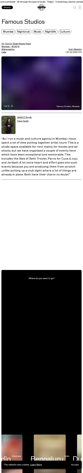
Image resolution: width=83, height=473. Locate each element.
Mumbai (8, 31)
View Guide (22, 121)
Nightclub (23, 31)
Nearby (7, 7)
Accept (75, 464)
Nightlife (50, 31)
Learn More (36, 464)
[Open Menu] (80, 7)
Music (37, 31)
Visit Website (75, 49)
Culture (65, 31)
